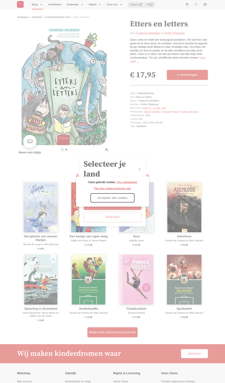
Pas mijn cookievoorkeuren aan (112, 188)
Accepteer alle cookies (112, 197)
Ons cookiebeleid (127, 182)
